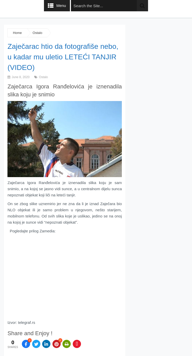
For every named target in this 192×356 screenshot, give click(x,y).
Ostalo (37, 33)
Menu (61, 5)
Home (17, 33)
